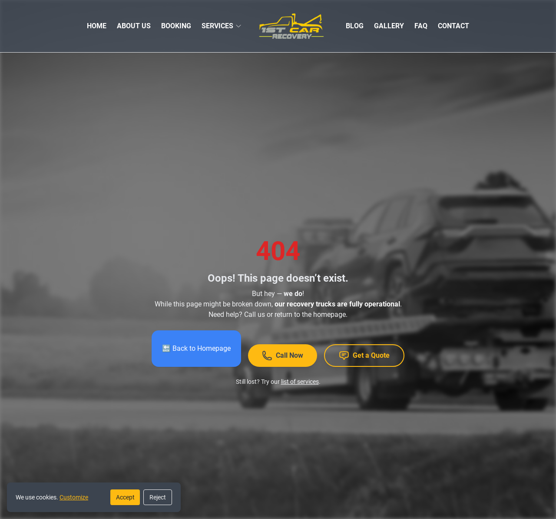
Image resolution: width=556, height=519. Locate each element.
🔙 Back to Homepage (196, 348)
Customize (74, 497)
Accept (125, 497)
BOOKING (176, 26)
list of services (300, 381)
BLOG (355, 26)
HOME (96, 26)
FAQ (420, 26)
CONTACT (453, 26)
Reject (157, 497)
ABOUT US (134, 26)
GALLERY (389, 26)
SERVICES (217, 26)
